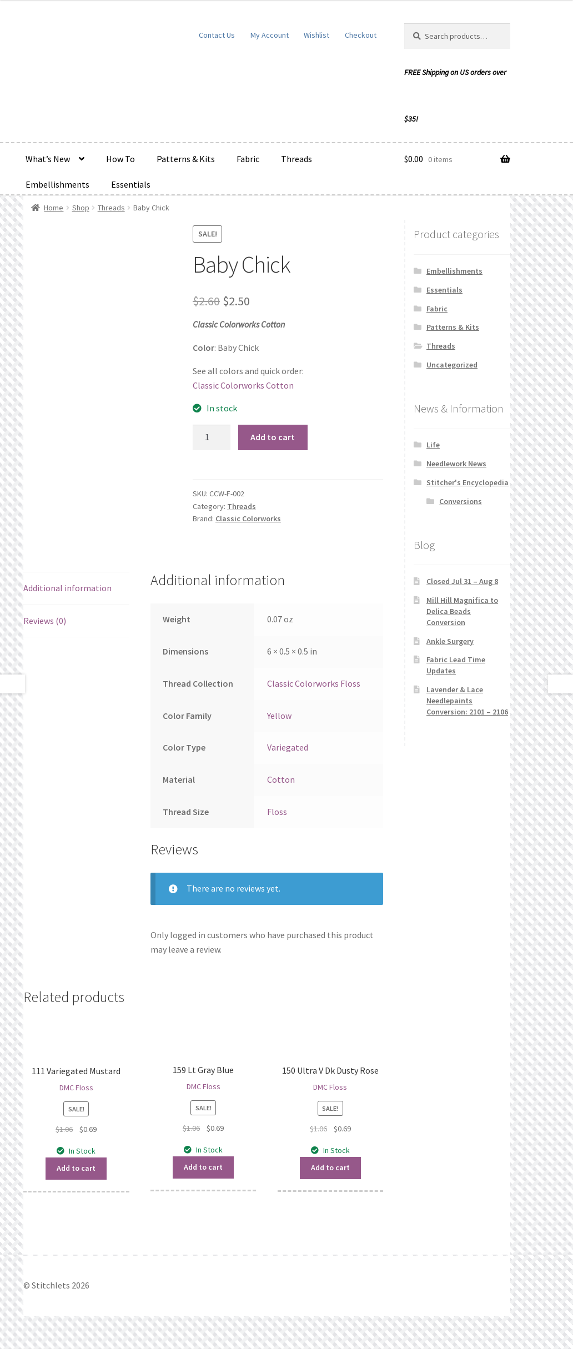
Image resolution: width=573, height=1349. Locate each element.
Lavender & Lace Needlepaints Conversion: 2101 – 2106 (467, 700)
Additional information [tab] (67, 587)
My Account (269, 35)
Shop (80, 208)
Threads (296, 158)
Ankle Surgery (450, 641)
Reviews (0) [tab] (44, 620)
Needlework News (456, 464)
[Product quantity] (211, 437)
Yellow (279, 715)
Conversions (460, 501)
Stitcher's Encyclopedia (467, 482)
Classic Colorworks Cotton (243, 385)
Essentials (130, 184)
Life (433, 445)
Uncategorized (452, 365)
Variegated (287, 747)
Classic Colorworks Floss (313, 683)
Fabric (248, 158)
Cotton (281, 779)
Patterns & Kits (186, 158)
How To (120, 158)
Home (53, 208)
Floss (277, 811)
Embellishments (57, 184)
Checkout (360, 35)
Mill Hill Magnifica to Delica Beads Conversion (462, 611)
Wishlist (316, 35)
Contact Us (217, 35)
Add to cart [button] (76, 1168)
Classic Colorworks (248, 519)
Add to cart (272, 436)
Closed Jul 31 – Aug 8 (462, 581)
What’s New (48, 158)
